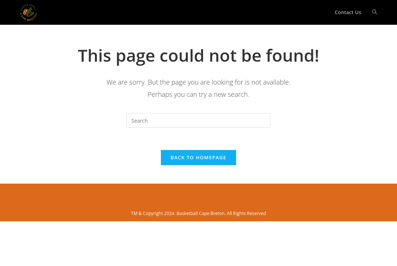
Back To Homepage (198, 157)
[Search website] (375, 12)
